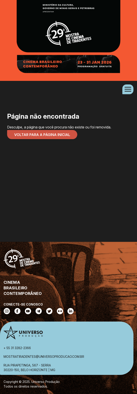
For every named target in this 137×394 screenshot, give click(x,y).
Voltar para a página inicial (42, 134)
